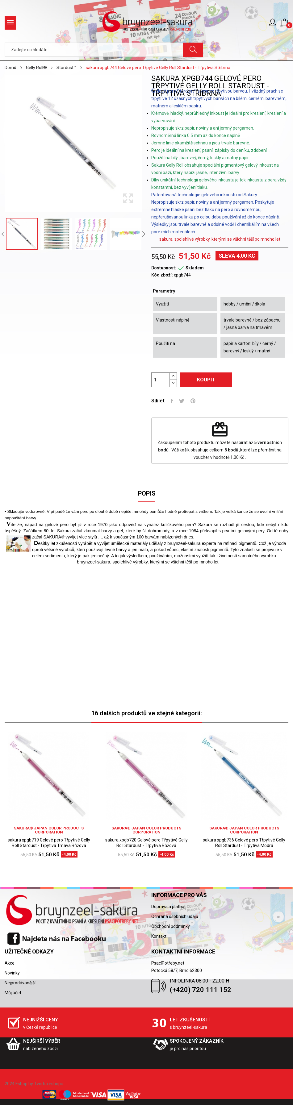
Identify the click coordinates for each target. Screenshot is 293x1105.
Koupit (206, 380)
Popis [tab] (146, 493)
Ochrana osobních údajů (174, 916)
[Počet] (160, 379)
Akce (10, 963)
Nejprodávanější (20, 982)
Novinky (12, 972)
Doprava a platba (167, 906)
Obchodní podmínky (170, 926)
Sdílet (172, 400)
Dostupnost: (163, 267)
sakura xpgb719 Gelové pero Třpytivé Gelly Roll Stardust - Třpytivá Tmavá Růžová (49, 842)
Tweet (181, 400)
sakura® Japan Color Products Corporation (49, 830)
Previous (3, 234)
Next (143, 234)
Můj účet (13, 992)
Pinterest (193, 400)
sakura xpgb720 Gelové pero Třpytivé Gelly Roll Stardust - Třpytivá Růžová (146, 842)
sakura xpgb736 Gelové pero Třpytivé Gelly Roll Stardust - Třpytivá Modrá (244, 842)
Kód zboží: (162, 274)
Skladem (195, 267)
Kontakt (158, 936)
